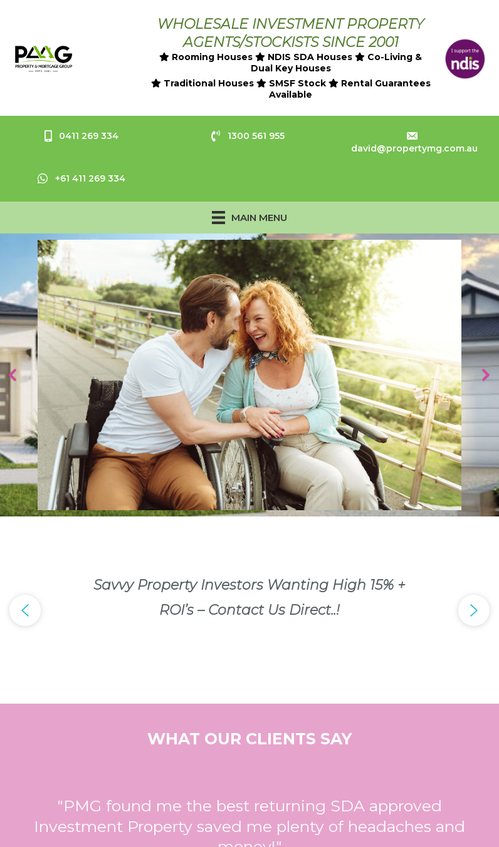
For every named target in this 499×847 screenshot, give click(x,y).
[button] (13, 375)
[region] (249, 375)
